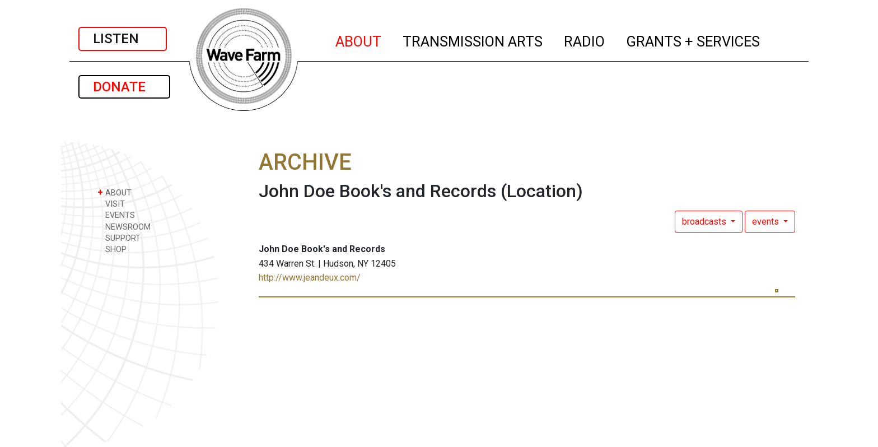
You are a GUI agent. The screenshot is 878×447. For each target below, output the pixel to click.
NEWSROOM (124, 226)
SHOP (112, 249)
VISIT (111, 203)
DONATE (124, 87)
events (766, 221)
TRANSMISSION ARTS (473, 40)
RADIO (585, 40)
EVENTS (116, 214)
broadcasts (705, 221)
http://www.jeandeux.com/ (310, 277)
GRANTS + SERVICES (693, 40)
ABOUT (359, 40)
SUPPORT (119, 237)
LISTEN (122, 38)
